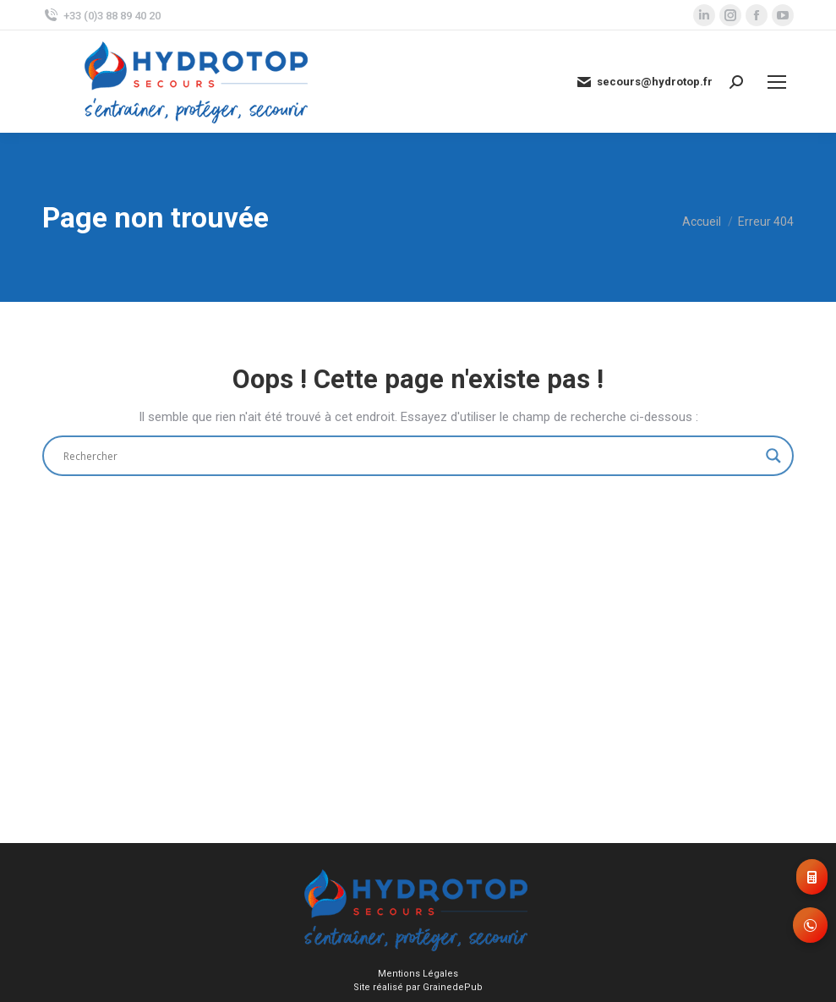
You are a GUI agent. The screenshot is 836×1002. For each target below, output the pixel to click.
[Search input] (410, 456)
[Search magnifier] (773, 456)
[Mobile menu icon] (777, 82)
